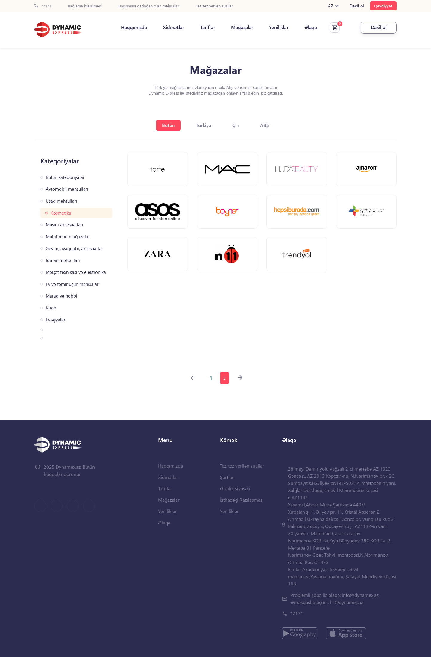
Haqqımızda (134, 27)
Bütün (168, 125)
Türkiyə (203, 125)
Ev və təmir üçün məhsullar (72, 284)
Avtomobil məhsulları (67, 189)
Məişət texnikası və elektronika (76, 272)
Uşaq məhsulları (61, 201)
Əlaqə (310, 27)
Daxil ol (357, 6)
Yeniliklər (279, 27)
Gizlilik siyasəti (235, 488)
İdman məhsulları (63, 260)
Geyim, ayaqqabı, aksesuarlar (74, 248)
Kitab (51, 308)
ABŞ (264, 125)
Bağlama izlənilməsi (85, 6)
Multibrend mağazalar (68, 236)
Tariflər (207, 27)
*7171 (42, 6)
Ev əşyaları (56, 320)
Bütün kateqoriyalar (65, 177)
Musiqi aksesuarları (64, 224)
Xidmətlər (173, 27)
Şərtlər (227, 477)
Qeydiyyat (383, 5)
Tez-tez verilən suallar (214, 6)
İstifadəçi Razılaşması (242, 500)
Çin (235, 125)
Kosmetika (61, 213)
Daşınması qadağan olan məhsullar (148, 6)
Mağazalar (242, 27)
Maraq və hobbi (61, 296)
